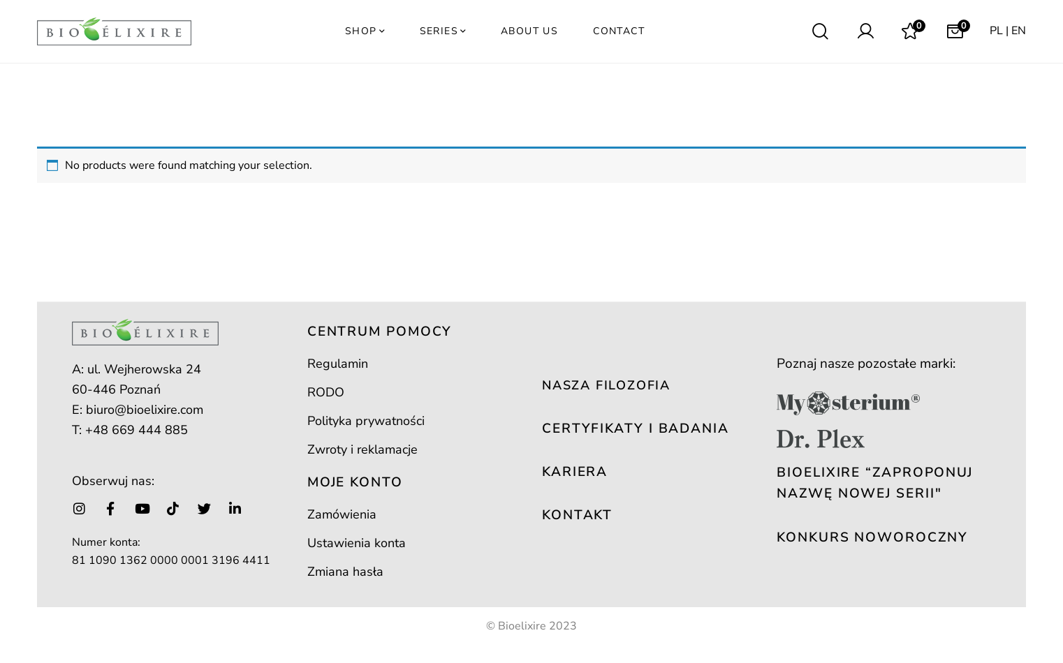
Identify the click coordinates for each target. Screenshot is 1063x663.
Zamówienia (341, 514)
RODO (325, 392)
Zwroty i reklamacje (362, 449)
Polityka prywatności (366, 420)
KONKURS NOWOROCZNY (872, 537)
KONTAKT (577, 515)
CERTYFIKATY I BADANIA (635, 428)
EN (1018, 30)
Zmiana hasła (345, 571)
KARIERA (575, 472)
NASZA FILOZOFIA (606, 385)
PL (996, 30)
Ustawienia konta (356, 543)
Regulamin (337, 363)
